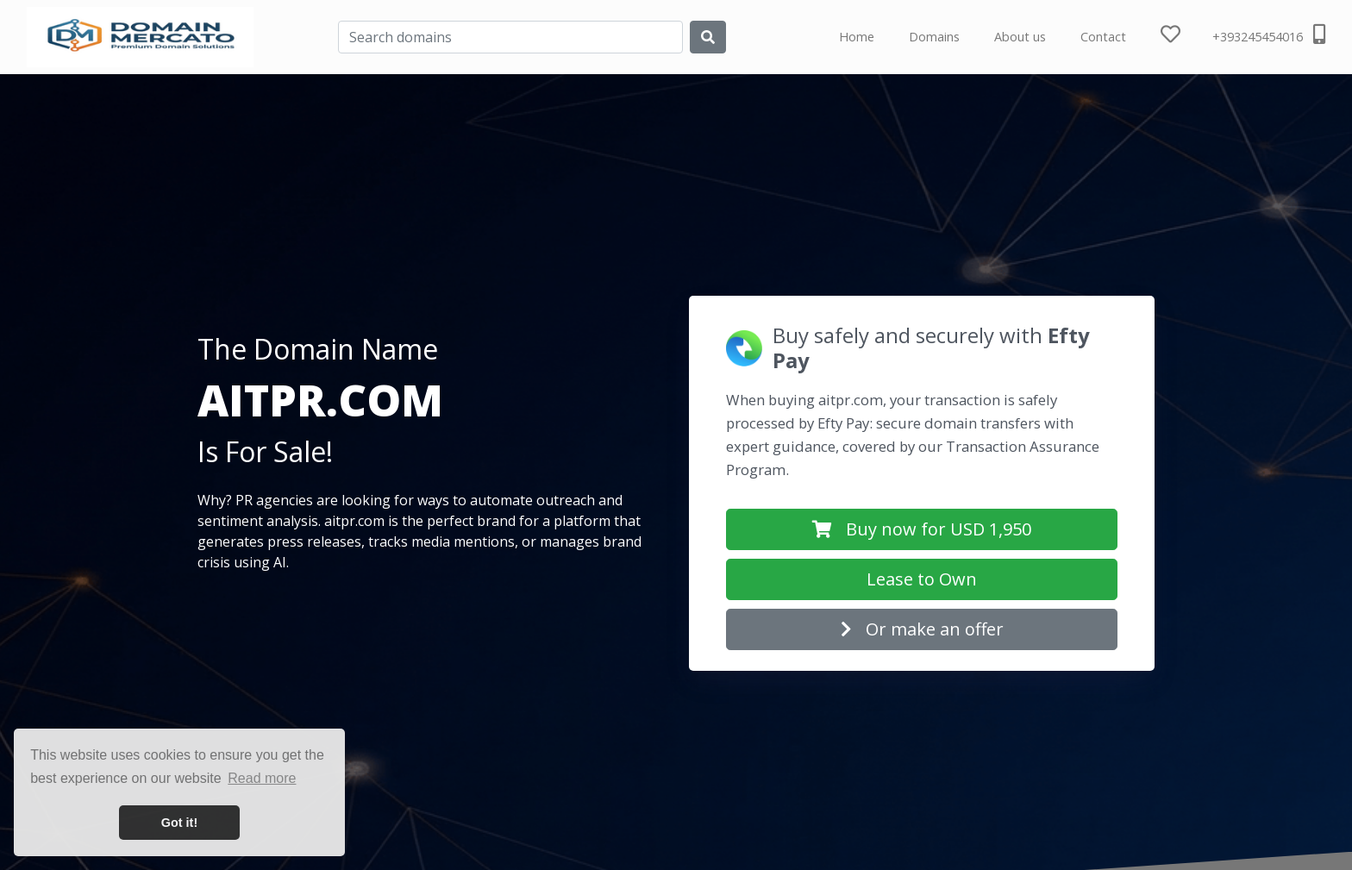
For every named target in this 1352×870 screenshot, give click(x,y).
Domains (934, 36)
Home (856, 36)
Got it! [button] (179, 822)
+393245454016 (1268, 34)
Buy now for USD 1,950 (921, 529)
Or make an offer (922, 629)
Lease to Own (922, 579)
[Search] (510, 37)
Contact (1103, 36)
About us (1020, 36)
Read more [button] (262, 778)
